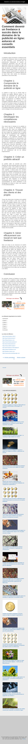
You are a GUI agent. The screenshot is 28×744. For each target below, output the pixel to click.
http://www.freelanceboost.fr (9, 343)
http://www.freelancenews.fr (9, 338)
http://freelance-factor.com (9, 351)
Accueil (4, 367)
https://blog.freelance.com (8, 340)
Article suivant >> (19, 358)
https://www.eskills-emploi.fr (9, 345)
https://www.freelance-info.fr (9, 336)
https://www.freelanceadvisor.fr (10, 342)
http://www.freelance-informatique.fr (11, 347)
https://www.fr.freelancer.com (9, 349)
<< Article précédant (9, 357)
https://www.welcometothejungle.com (11, 353)
